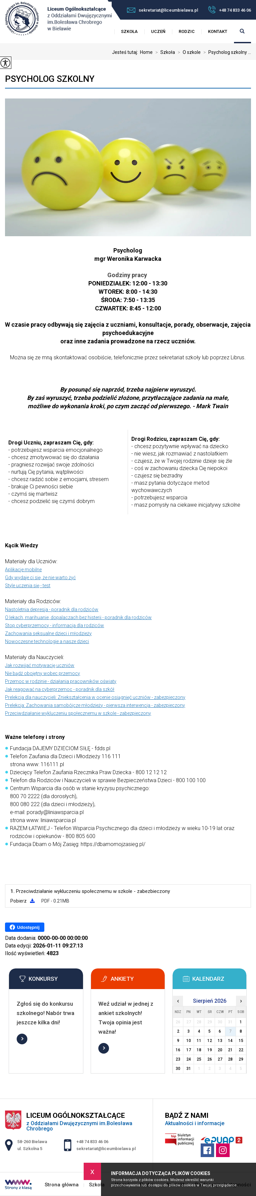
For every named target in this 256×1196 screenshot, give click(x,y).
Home (146, 52)
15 (241, 1040)
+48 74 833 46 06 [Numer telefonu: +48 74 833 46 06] (92, 1141)
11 (199, 1040)
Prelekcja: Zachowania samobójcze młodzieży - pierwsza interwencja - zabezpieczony (95, 705)
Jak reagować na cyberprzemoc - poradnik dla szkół (59, 689)
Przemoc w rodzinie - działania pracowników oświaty (60, 681)
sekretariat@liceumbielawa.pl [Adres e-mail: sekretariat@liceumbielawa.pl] (106, 1148)
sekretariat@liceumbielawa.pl (162, 10)
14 (230, 1040)
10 (188, 1040)
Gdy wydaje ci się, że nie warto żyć (40, 577)
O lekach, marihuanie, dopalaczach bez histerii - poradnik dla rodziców (78, 617)
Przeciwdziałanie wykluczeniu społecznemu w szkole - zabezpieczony (78, 713)
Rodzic (187, 31)
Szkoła (129, 31)
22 (241, 1050)
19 (209, 1050)
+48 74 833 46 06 (229, 9)
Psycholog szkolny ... (226, 52)
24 (188, 1059)
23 (178, 1059)
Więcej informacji (22, 1039)
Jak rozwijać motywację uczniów (39, 665)
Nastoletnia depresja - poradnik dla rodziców (51, 609)
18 (199, 1050)
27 (220, 1059)
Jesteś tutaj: (126, 52)
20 (220, 1050)
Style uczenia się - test (27, 585)
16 (178, 1050)
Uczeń (158, 31)
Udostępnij (24, 927)
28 (230, 1059)
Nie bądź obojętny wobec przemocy (42, 673)
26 (209, 1059)
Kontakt (217, 31)
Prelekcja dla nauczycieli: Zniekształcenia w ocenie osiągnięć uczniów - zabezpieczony (95, 697)
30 (178, 1068)
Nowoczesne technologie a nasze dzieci (47, 641)
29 (241, 1059)
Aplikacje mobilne (23, 569)
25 (199, 1059)
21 (230, 1050)
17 (188, 1050)
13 (220, 1040)
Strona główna (62, 1184)
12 (209, 1040)
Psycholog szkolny (49, 79)
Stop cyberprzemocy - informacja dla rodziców (54, 625)
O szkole (188, 52)
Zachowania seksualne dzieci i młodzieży (48, 633)
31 (188, 1068)
